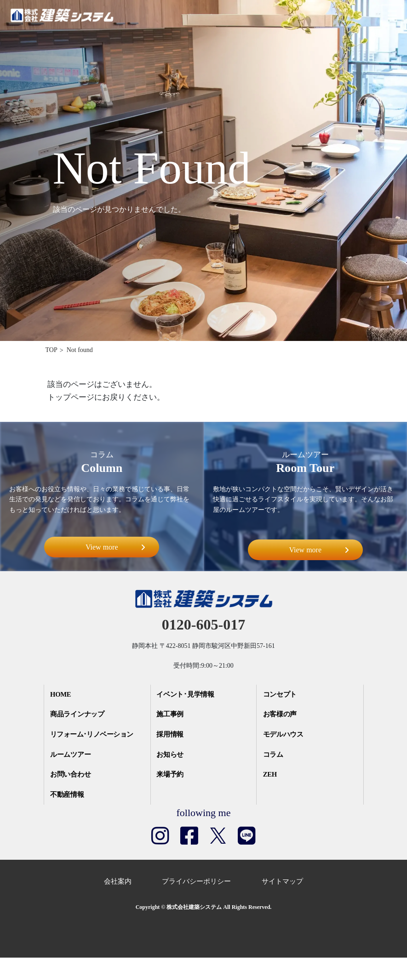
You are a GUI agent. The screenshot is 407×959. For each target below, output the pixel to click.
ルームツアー (71, 755)
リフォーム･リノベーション (94, 735)
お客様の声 (281, 715)
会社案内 (118, 882)
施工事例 (171, 715)
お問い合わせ (71, 775)
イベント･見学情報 (186, 694)
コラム (274, 755)
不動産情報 (68, 796)
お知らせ (171, 755)
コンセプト (281, 694)
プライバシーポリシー (196, 882)
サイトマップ (282, 882)
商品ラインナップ (78, 715)
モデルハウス (284, 735)
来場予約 (171, 775)
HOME (62, 694)
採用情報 (171, 735)
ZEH (271, 775)
